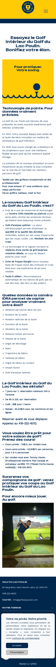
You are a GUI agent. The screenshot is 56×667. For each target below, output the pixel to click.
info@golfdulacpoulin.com (25, 600)
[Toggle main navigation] (46, 11)
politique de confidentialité (25, 638)
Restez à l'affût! (28, 664)
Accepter (17, 645)
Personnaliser (17, 652)
